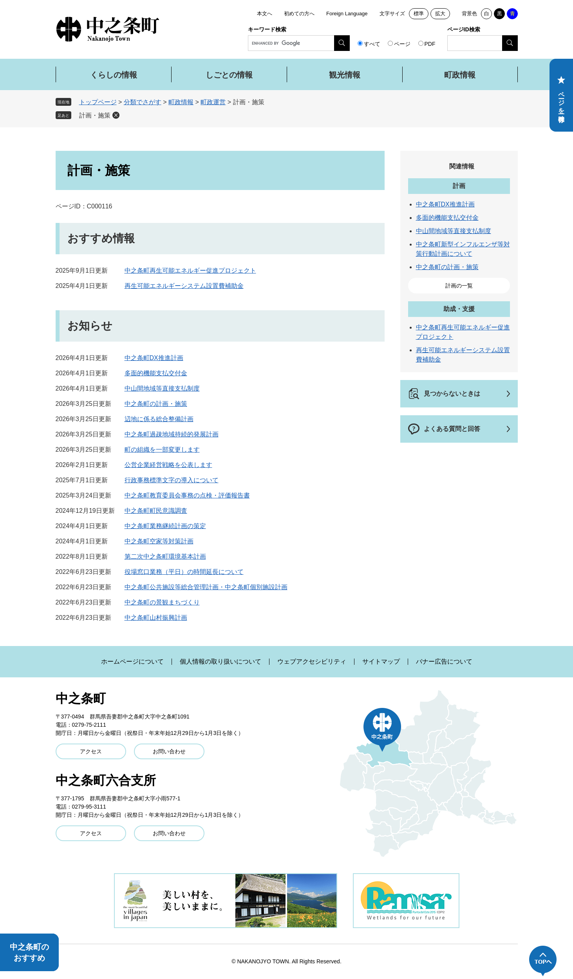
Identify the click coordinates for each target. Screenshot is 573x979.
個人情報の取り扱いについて (220, 662)
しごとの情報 (229, 75)
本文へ (264, 13)
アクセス (91, 751)
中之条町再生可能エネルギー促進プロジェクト (190, 270)
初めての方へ (299, 13)
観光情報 (344, 75)
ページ (402, 44)
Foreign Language (347, 13)
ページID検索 (463, 29)
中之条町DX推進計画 (154, 358)
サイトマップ (381, 662)
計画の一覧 (459, 285)
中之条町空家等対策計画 (159, 541)
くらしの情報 (113, 75)
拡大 (440, 13)
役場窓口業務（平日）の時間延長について (184, 571)
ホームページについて (132, 662)
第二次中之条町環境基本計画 (165, 556)
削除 (115, 115)
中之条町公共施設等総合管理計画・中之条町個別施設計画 (206, 587)
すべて (372, 44)
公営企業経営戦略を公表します (168, 464)
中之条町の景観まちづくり (162, 602)
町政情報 (459, 75)
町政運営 (213, 102)
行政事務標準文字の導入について (172, 480)
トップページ (98, 102)
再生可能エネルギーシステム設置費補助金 (184, 285)
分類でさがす (142, 102)
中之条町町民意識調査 (156, 510)
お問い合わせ (169, 751)
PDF (430, 44)
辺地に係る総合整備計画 (159, 419)
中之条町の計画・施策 (156, 403)
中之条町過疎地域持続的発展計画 (172, 434)
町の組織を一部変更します (162, 449)
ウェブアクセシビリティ (311, 662)
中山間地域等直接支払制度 (162, 388)
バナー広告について (444, 662)
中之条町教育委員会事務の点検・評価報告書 (187, 495)
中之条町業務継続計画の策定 (165, 526)
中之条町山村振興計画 (156, 617)
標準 (419, 13)
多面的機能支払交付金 (156, 373)
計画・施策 (94, 115)
